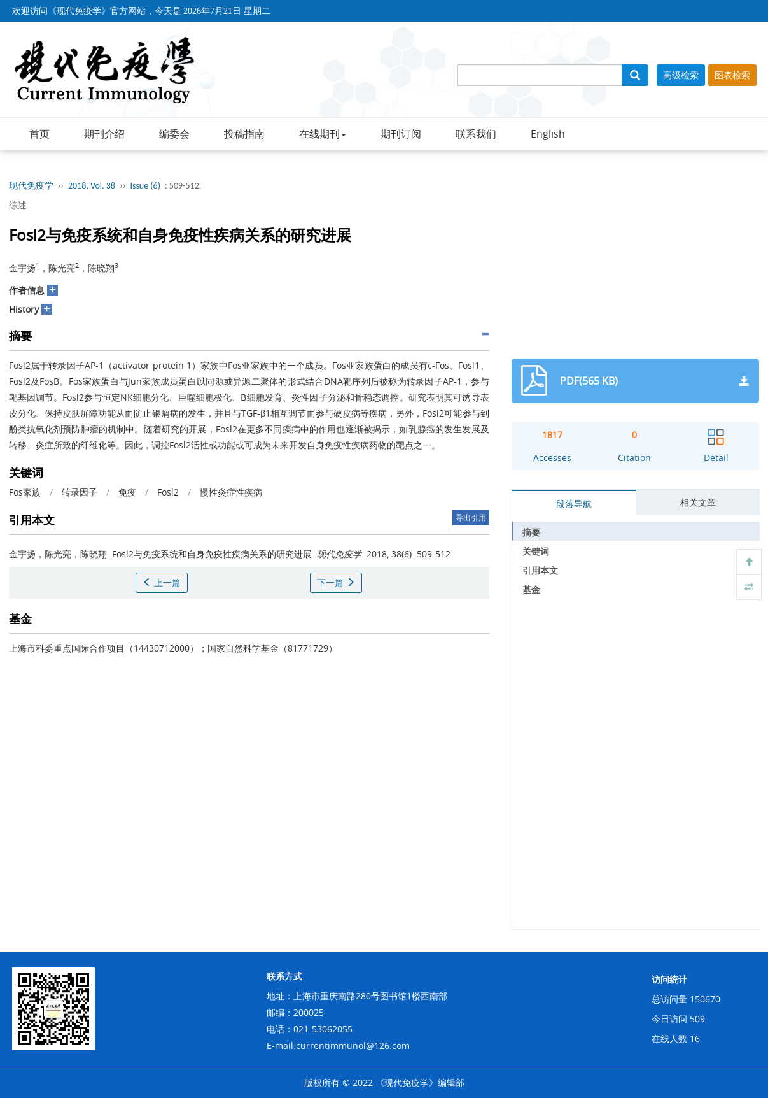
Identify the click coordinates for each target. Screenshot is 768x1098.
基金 (531, 589)
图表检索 (732, 75)
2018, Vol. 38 (91, 185)
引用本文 (540, 570)
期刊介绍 (104, 134)
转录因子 (79, 492)
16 (695, 1038)
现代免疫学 (31, 185)
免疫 (127, 492)
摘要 (531, 532)
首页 (39, 134)
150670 (705, 999)
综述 (18, 205)
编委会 (174, 134)
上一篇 (162, 582)
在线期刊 (322, 134)
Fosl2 (168, 492)
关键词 (535, 551)
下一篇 (336, 582)
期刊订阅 (401, 134)
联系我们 (476, 134)
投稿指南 (244, 134)
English (548, 134)
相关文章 (698, 502)
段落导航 (574, 503)
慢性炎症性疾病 (231, 492)
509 (697, 1019)
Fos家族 (25, 492)
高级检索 (681, 75)
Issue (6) (145, 185)
